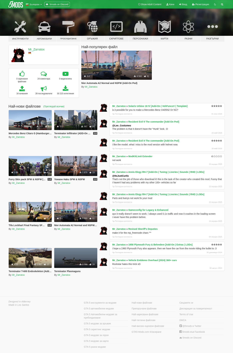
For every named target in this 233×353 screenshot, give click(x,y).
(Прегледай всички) (53, 106)
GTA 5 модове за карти (96, 341)
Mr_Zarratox (36, 49)
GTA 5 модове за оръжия (97, 323)
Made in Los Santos (18, 305)
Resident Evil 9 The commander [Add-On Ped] (153, 121)
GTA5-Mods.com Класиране (146, 332)
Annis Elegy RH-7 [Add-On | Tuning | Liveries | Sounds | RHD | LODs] (166, 172)
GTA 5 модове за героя (96, 335)
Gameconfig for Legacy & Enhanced (148, 210)
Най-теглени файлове (143, 320)
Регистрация (200, 4)
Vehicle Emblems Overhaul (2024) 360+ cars (152, 260)
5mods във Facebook (192, 331)
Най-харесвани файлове (145, 314)
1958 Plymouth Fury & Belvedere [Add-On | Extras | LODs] (160, 244)
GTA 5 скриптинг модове (97, 329)
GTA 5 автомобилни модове (99, 308)
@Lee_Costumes (121, 125)
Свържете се (186, 302)
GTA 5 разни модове (95, 347)
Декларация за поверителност (195, 308)
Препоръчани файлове (144, 308)
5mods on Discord (190, 337)
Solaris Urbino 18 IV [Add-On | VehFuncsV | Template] (157, 106)
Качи (170, 4)
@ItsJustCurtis (120, 176)
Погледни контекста (122, 114)
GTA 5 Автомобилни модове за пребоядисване (100, 316)
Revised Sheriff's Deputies (142, 229)
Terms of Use (186, 314)
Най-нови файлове (142, 302)
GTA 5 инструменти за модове (100, 302)
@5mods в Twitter (190, 326)
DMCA (182, 320)
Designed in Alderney (19, 301)
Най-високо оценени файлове (148, 326)
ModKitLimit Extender (140, 156)
